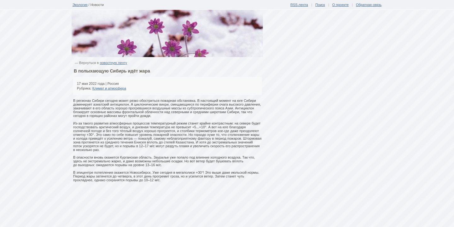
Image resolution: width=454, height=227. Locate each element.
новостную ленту (113, 63)
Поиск (320, 5)
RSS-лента (299, 5)
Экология (80, 5)
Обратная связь (368, 5)
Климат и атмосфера (109, 88)
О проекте (340, 5)
